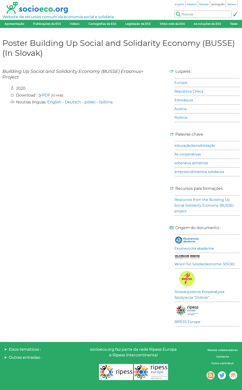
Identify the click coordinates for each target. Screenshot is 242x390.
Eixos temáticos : (25, 349)
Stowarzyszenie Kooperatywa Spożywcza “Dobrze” (199, 295)
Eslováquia (183, 100)
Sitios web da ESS (172, 24)
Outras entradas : (25, 357)
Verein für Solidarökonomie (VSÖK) (204, 264)
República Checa (188, 91)
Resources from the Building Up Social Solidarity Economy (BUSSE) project (204, 205)
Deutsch (73, 102)
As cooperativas (187, 154)
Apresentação (14, 24)
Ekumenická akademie (194, 248)
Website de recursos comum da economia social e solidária (58, 17)
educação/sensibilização (194, 145)
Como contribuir (222, 363)
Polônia (180, 117)
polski (89, 102)
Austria (180, 109)
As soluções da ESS (207, 24)
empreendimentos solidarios (199, 172)
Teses (234, 24)
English (54, 102)
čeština (105, 102)
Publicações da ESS (47, 24)
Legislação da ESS (138, 24)
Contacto (222, 356)
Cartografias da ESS (102, 24)
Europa (180, 82)
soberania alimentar (191, 163)
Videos (74, 24)
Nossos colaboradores (222, 350)
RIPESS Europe (187, 322)
